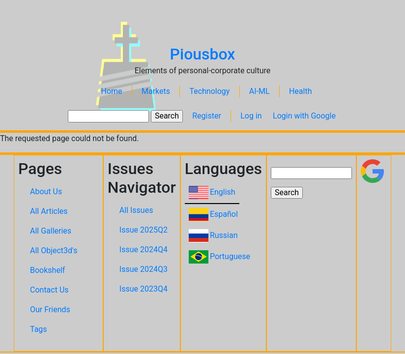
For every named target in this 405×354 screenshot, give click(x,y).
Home (111, 91)
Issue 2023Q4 (143, 289)
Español (224, 214)
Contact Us (49, 290)
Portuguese (230, 256)
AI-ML (259, 91)
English (222, 192)
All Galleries (50, 231)
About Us (46, 191)
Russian (224, 235)
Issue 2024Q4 (143, 249)
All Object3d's (54, 250)
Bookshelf (47, 270)
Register (206, 115)
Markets (156, 91)
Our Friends (50, 309)
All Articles (49, 211)
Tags (38, 329)
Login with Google (304, 115)
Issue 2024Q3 (143, 269)
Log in (250, 115)
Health (300, 91)
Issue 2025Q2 (143, 230)
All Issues (136, 210)
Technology (209, 91)
